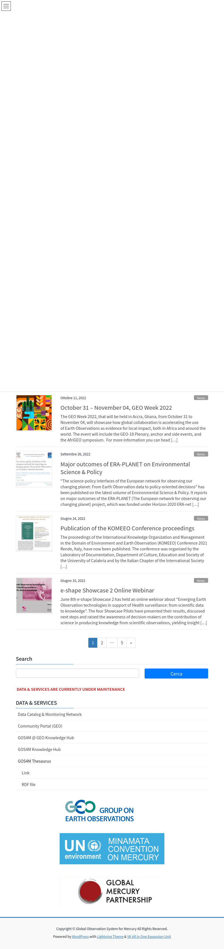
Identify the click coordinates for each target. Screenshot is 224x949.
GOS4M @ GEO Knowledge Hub (46, 737)
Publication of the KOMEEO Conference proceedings (127, 528)
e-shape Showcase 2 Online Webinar (107, 590)
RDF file (29, 784)
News (201, 398)
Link (26, 772)
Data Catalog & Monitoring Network (50, 714)
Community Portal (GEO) (40, 726)
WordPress (80, 936)
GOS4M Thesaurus (34, 761)
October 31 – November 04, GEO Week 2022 (116, 407)
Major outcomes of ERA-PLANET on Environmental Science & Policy (125, 468)
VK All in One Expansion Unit (149, 936)
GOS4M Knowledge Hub (39, 749)
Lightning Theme (110, 936)
